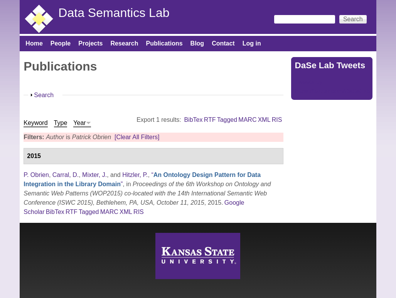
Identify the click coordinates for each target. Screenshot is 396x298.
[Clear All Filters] (137, 137)
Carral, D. (65, 175)
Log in (252, 43)
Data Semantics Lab (113, 13)
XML (264, 119)
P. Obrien (36, 175)
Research (124, 43)
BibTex (193, 119)
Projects (90, 43)
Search (44, 95)
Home (33, 43)
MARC (247, 119)
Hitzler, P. (135, 175)
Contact (223, 43)
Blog (197, 43)
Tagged (227, 119)
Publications (164, 43)
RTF (210, 119)
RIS (277, 119)
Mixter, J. (94, 175)
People (61, 43)
